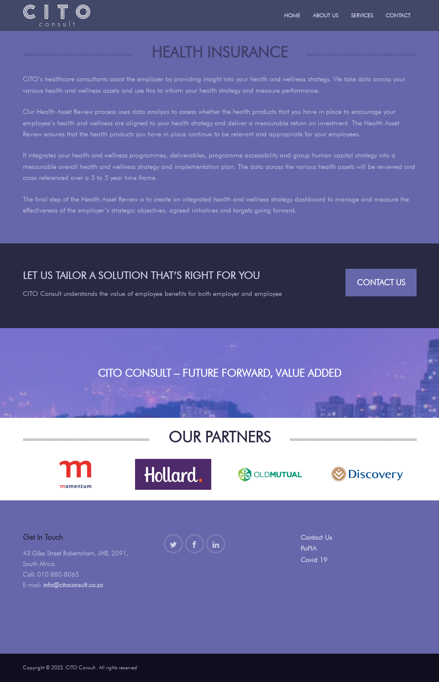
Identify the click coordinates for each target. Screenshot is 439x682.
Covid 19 (314, 560)
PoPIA (309, 548)
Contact (398, 15)
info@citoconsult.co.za (73, 585)
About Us (325, 15)
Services (362, 15)
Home (292, 15)
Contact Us (381, 282)
